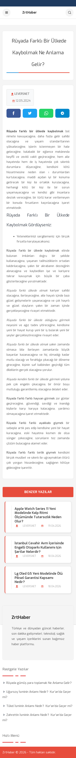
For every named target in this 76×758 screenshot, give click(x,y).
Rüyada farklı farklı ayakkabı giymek (34, 423)
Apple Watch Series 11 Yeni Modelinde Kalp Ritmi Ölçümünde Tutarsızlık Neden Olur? (38, 515)
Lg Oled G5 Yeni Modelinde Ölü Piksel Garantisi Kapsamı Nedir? (39, 577)
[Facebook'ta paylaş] (13, 113)
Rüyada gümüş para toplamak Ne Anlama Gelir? (39, 683)
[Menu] (6, 13)
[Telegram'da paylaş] (62, 113)
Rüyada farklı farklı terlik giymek (31, 453)
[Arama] (69, 13)
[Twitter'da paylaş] (30, 113)
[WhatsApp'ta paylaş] (46, 113)
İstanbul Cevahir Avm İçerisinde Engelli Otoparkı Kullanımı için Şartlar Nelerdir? (39, 547)
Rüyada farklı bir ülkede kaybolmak (32, 251)
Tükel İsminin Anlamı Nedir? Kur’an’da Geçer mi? (39, 706)
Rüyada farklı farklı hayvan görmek (30, 398)
